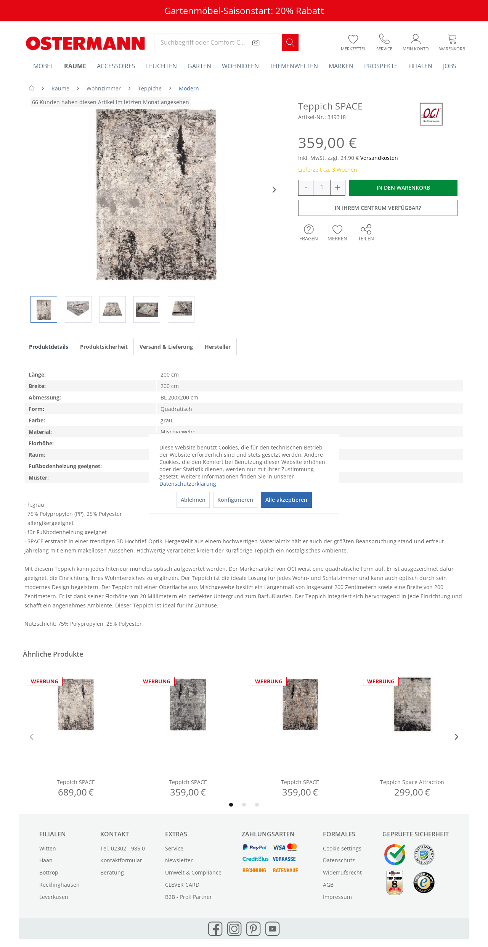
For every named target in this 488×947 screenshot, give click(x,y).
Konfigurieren (235, 499)
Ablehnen (193, 499)
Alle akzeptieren (286, 499)
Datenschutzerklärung (187, 483)
